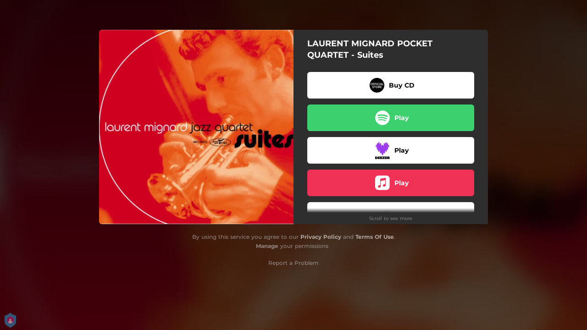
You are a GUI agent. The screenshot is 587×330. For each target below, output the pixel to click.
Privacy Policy (320, 236)
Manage (267, 245)
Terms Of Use (374, 236)
